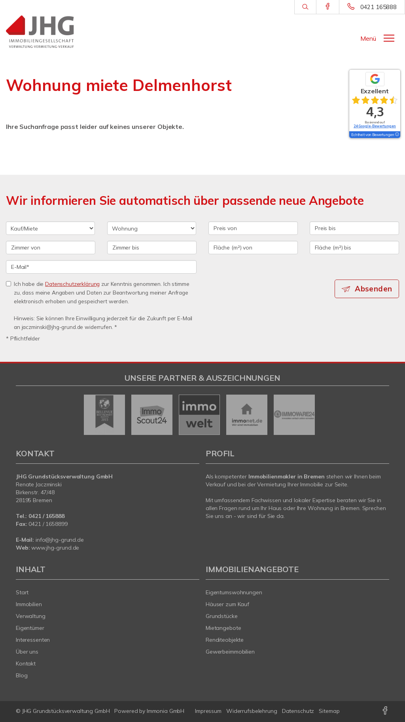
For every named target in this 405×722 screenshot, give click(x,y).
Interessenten (33, 639)
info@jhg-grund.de (60, 539)
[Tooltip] (396, 135)
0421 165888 (378, 7)
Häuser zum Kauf (227, 604)
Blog (22, 675)
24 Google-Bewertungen (375, 126)
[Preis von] (253, 228)
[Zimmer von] (50, 247)
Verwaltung (30, 616)
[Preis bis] (354, 228)
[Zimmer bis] (152, 247)
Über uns (27, 651)
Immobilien (29, 604)
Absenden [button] (373, 288)
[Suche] (305, 7)
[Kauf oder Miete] (50, 228)
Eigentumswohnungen (234, 592)
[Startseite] (50, 31)
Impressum (208, 710)
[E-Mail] (101, 267)
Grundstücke (222, 616)
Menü (368, 38)
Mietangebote (223, 627)
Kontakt (26, 663)
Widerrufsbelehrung (251, 710)
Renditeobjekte (225, 639)
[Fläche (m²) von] (253, 247)
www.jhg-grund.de (55, 547)
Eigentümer (30, 627)
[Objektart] (151, 228)
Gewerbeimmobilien (230, 651)
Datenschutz (298, 710)
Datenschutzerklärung (72, 283)
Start (22, 592)
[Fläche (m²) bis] (354, 247)
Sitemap (329, 710)
